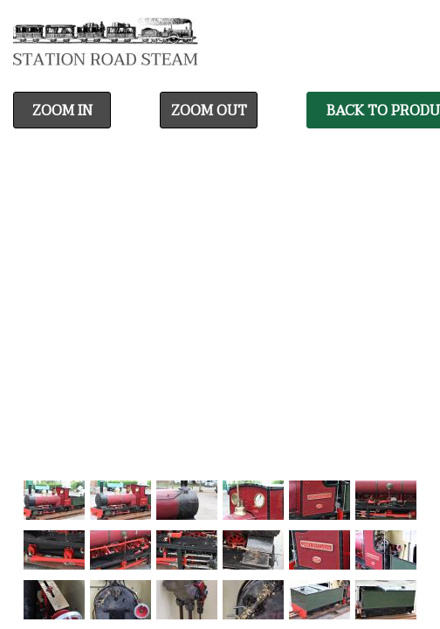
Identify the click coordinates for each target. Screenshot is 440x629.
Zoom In (62, 111)
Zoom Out (209, 111)
